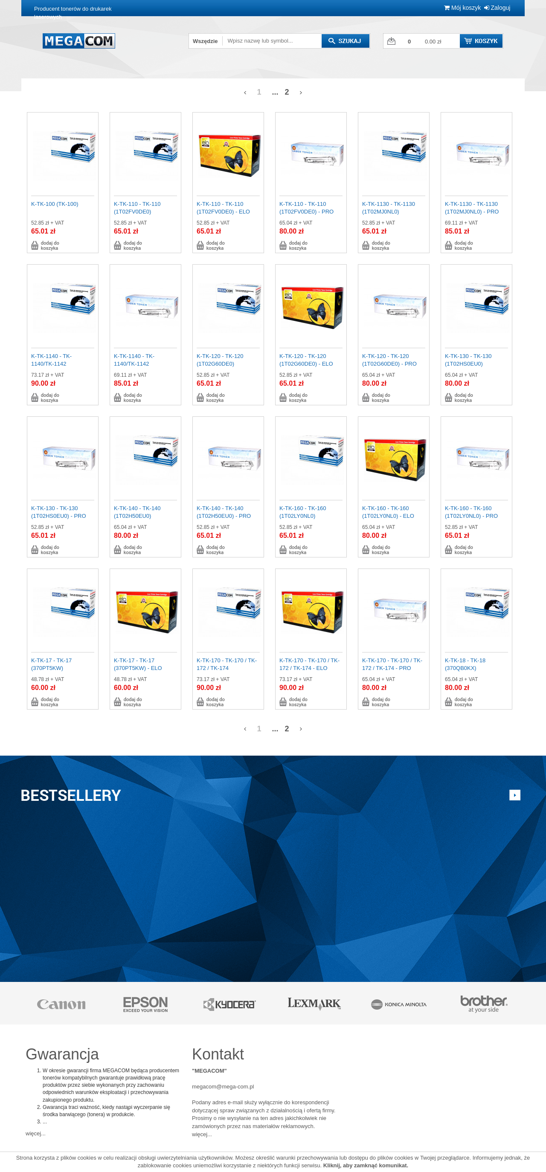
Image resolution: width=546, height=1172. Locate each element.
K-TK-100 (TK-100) (54, 204)
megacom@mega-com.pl (223, 1086)
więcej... (36, 1133)
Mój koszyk (462, 7)
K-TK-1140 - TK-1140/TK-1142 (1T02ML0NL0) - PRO (141, 364)
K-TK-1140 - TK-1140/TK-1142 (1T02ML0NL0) (51, 364)
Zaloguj (497, 7)
